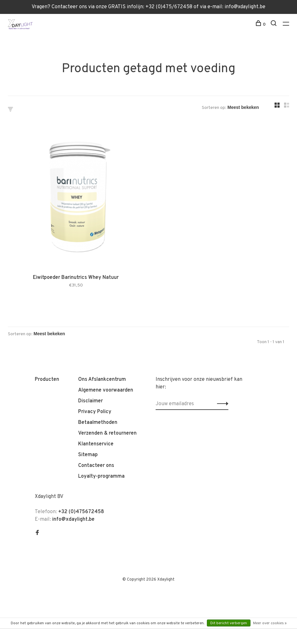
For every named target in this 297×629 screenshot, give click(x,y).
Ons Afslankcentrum (102, 379)
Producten (47, 379)
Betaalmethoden (97, 422)
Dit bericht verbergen (228, 623)
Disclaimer (90, 401)
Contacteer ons (96, 465)
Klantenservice (96, 444)
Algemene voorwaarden (105, 390)
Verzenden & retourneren (107, 433)
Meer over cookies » (270, 623)
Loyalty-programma (101, 476)
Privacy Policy (94, 412)
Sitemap (88, 455)
